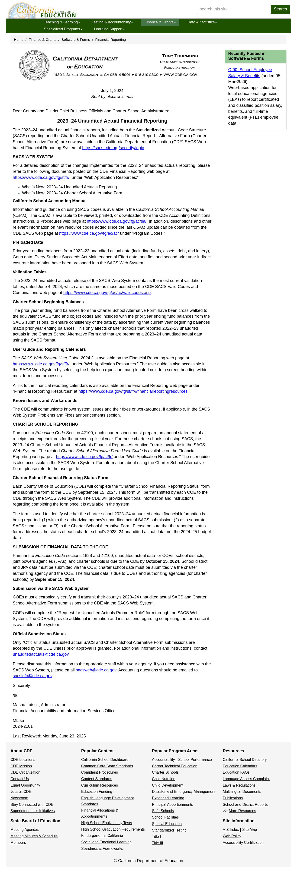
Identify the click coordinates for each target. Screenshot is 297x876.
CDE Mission (21, 766)
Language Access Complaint (246, 779)
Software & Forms (75, 39)
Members (18, 842)
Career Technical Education (174, 766)
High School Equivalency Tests (106, 823)
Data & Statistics (202, 22)
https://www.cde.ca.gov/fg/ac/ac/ (89, 233)
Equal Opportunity (25, 785)
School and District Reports (245, 804)
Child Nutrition (163, 779)
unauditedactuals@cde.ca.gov (40, 654)
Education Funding (96, 792)
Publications (233, 798)
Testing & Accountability (112, 22)
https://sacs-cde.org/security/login (113, 147)
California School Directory (245, 760)
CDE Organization (25, 772)
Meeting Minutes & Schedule (34, 836)
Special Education (167, 824)
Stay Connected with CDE (31, 804)
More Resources (242, 811)
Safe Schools (163, 811)
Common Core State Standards (107, 766)
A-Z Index (231, 830)
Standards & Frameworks (102, 849)
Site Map (249, 830)
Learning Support (109, 29)
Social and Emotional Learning (106, 842)
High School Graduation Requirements (113, 829)
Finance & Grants (160, 22)
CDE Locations (22, 760)
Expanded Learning (168, 798)
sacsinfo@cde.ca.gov (32, 676)
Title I (156, 836)
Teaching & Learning (62, 22)
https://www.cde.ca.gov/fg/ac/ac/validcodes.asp (107, 292)
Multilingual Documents (242, 792)
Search (280, 9)
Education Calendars (240, 766)
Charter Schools (165, 772)
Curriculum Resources (99, 785)
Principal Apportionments (172, 804)
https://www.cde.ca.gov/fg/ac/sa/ (116, 221)
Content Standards (96, 779)
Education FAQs (236, 772)
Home (18, 39)
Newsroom (19, 798)
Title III (157, 843)
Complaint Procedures (99, 772)
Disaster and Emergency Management (183, 792)
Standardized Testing (169, 830)
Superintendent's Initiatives (32, 811)
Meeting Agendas (24, 830)
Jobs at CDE (20, 792)
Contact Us (19, 779)
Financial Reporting (110, 39)
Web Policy (232, 836)
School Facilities (165, 817)
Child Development (167, 785)
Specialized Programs (63, 29)
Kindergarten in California (102, 836)
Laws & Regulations (239, 785)
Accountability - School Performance (182, 760)
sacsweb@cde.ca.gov (96, 670)
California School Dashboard (105, 760)
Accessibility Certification (243, 842)
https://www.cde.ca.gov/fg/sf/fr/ (41, 177)
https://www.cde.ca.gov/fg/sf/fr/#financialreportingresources (132, 391)
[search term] (234, 9)
